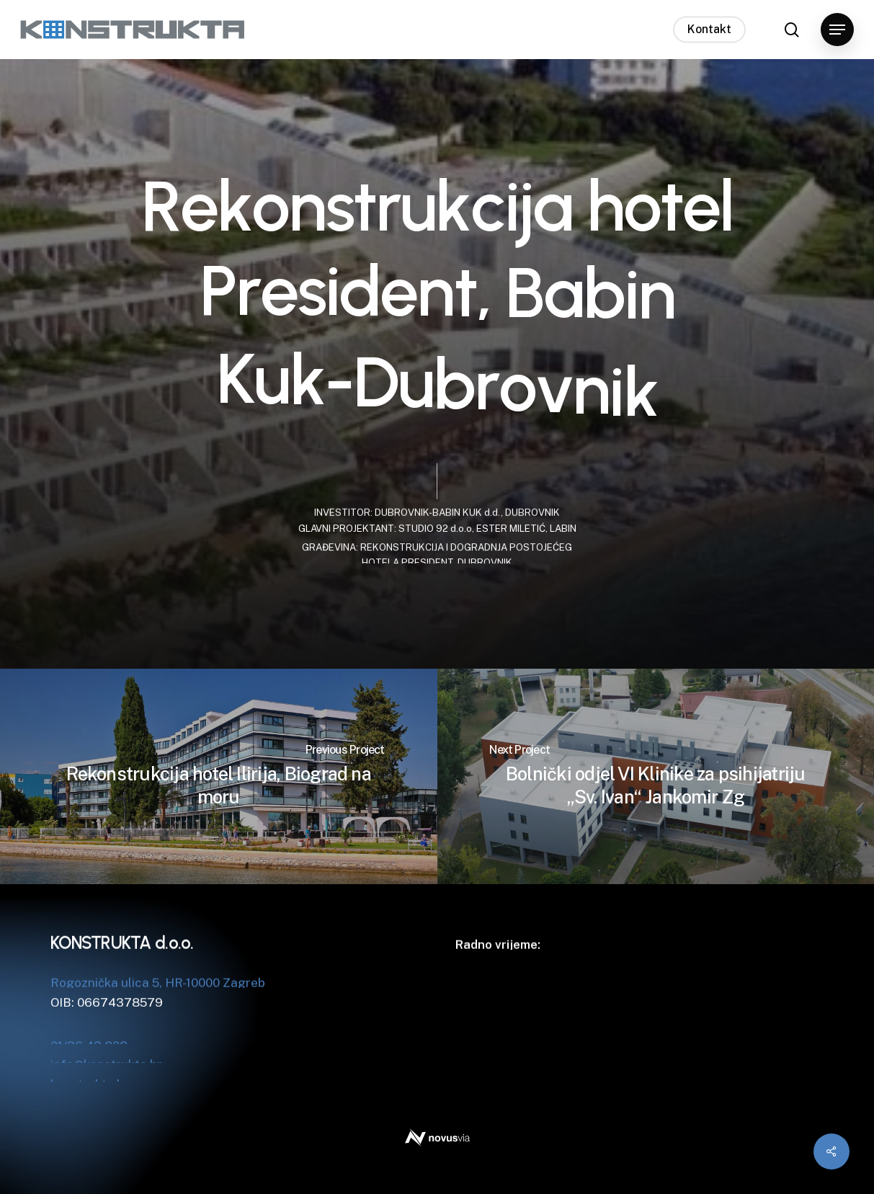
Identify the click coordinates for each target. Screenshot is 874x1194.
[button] (837, 29)
